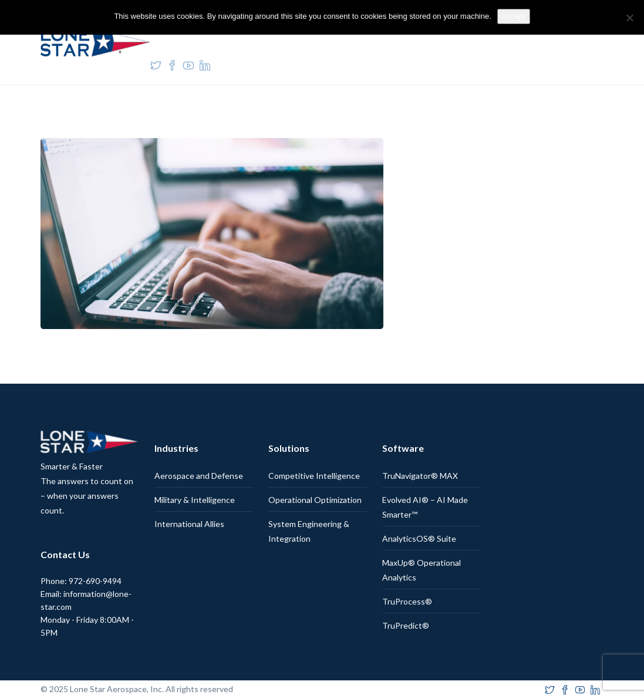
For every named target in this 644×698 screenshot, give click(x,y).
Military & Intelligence (194, 500)
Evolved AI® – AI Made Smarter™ (425, 507)
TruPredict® (405, 625)
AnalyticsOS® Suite (419, 538)
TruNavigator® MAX (420, 476)
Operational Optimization (315, 500)
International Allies (189, 524)
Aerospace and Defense (198, 476)
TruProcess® (407, 601)
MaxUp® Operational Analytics (421, 570)
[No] (629, 18)
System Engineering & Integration (308, 531)
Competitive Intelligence (314, 476)
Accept (513, 16)
